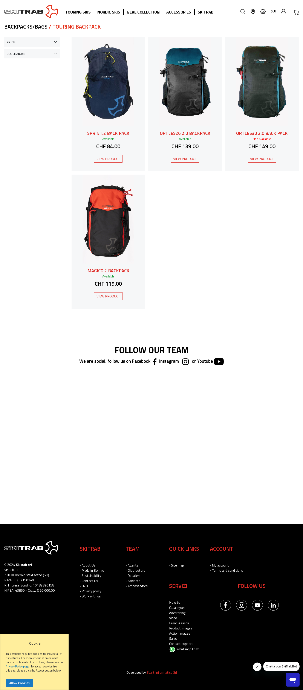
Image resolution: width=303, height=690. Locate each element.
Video (173, 617)
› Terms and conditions (226, 570)
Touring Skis (78, 12)
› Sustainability (90, 575)
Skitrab (205, 12)
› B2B (84, 585)
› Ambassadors (137, 585)
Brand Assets (179, 623)
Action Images (179, 633)
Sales (173, 638)
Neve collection (143, 12)
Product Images (180, 628)
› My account (219, 565)
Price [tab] (10, 42)
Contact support (181, 643)
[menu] (140, 12)
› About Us (87, 565)
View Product (108, 158)
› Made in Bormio (92, 570)
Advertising (177, 612)
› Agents (132, 565)
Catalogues (177, 607)
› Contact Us (89, 580)
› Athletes (133, 580)
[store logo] (31, 11)
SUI (273, 11)
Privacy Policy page (17, 666)
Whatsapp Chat (184, 649)
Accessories (178, 12)
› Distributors (135, 570)
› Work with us (90, 596)
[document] (35, 664)
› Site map (176, 565)
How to (174, 602)
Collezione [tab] (16, 53)
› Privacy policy (90, 591)
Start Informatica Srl (162, 672)
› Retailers (133, 575)
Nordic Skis (108, 12)
